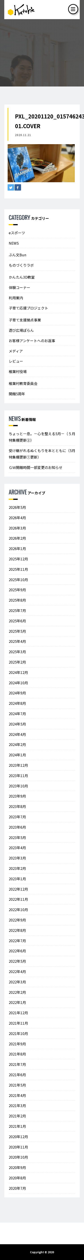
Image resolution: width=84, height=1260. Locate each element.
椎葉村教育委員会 (23, 383)
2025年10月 (18, 579)
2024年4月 (17, 734)
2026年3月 (17, 528)
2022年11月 (18, 899)
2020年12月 (18, 1136)
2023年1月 (17, 878)
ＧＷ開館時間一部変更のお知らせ (35, 467)
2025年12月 (18, 559)
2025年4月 (17, 641)
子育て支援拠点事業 (25, 320)
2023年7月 (17, 816)
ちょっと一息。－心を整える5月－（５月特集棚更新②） (42, 437)
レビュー (16, 361)
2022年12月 (18, 889)
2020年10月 (18, 1157)
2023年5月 (17, 837)
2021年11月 (18, 1023)
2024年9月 (17, 693)
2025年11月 (18, 569)
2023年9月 (17, 796)
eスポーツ (17, 232)
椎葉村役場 (18, 371)
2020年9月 (17, 1167)
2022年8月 (17, 930)
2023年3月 (17, 858)
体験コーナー (19, 287)
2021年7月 (17, 1064)
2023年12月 (18, 765)
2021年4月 (17, 1095)
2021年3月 (17, 1105)
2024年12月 (18, 672)
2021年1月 (17, 1126)
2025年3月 (17, 651)
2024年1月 (17, 754)
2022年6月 (17, 950)
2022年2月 (17, 992)
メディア (16, 351)
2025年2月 (17, 662)
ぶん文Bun (17, 254)
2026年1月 (17, 548)
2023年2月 (17, 868)
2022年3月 (17, 982)
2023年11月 (18, 775)
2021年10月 (18, 1033)
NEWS (14, 243)
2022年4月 (17, 971)
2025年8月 (17, 600)
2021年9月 (17, 1043)
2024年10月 (18, 682)
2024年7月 (17, 713)
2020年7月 (17, 1188)
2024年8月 (17, 703)
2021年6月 (17, 1074)
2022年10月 (18, 909)
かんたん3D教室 (22, 277)
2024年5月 (17, 724)
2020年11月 (18, 1147)
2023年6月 (17, 827)
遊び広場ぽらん (21, 330)
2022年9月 (17, 920)
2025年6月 (17, 620)
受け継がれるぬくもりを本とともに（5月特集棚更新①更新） (42, 454)
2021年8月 (17, 1054)
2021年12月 (18, 1012)
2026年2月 (17, 538)
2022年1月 (17, 1002)
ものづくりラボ (21, 265)
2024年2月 (17, 744)
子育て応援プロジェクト (28, 308)
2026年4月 (17, 517)
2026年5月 (17, 507)
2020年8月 (17, 1177)
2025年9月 (17, 589)
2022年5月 (17, 961)
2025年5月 (17, 631)
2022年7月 (17, 940)
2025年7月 (17, 610)
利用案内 (16, 297)
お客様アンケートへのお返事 (32, 340)
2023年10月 (18, 786)
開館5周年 (17, 393)
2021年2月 (17, 1116)
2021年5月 (17, 1085)
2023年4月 (17, 847)
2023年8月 (17, 806)
